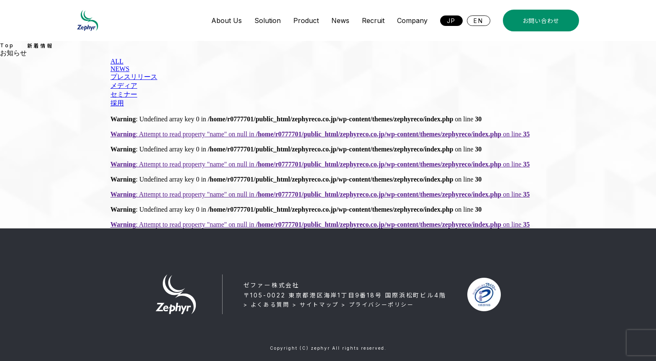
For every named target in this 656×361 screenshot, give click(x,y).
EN (479, 20)
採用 (117, 103)
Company (412, 20)
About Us (226, 20)
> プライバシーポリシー (377, 304)
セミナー (123, 94)
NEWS (119, 68)
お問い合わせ (541, 20)
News (340, 20)
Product (306, 20)
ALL (116, 61)
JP (451, 20)
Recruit (373, 20)
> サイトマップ (315, 304)
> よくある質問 (266, 304)
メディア (123, 85)
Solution (267, 20)
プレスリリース (133, 76)
